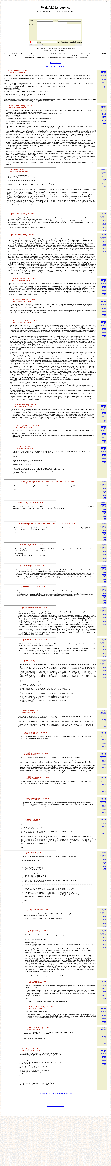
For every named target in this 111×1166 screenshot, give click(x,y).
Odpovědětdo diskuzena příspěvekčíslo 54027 (103, 848)
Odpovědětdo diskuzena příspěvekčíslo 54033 (103, 1050)
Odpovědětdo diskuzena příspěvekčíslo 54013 (103, 761)
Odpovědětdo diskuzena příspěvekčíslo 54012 (103, 737)
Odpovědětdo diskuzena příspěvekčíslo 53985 (103, 520)
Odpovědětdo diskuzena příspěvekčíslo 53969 (103, 312)
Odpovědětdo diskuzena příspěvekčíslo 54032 (103, 1071)
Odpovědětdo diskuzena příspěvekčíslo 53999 (103, 657)
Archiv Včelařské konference (55, 69)
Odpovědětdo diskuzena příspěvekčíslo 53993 (103, 583)
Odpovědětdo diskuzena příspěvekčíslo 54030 (103, 974)
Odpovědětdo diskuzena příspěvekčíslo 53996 (103, 625)
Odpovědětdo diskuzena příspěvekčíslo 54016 (103, 782)
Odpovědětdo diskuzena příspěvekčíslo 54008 (103, 678)
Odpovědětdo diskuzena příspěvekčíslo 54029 (103, 953)
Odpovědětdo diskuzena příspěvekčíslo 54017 (103, 806)
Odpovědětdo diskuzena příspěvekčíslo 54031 (103, 1024)
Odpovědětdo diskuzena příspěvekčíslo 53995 (103, 604)
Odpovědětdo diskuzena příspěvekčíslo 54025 (103, 827)
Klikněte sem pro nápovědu (55, 1154)
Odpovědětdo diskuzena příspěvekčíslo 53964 (103, 226)
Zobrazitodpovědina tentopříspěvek (104, 83)
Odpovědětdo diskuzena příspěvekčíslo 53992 (103, 562)
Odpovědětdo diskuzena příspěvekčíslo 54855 (103, 1092)
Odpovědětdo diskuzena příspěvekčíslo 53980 (103, 459)
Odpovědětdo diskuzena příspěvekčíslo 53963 (103, 175)
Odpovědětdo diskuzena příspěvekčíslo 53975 (103, 438)
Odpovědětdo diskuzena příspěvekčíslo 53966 (103, 246)
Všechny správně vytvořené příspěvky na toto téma (55, 1141)
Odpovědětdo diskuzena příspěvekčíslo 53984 (103, 499)
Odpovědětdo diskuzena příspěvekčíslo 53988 (103, 541)
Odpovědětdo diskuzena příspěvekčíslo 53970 (103, 333)
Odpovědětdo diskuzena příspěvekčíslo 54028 (103, 886)
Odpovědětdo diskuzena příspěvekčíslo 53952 (103, 76)
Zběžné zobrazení (55, 66)
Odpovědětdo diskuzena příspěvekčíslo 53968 (103, 291)
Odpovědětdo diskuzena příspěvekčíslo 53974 (103, 417)
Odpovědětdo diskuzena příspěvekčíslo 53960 (103, 111)
